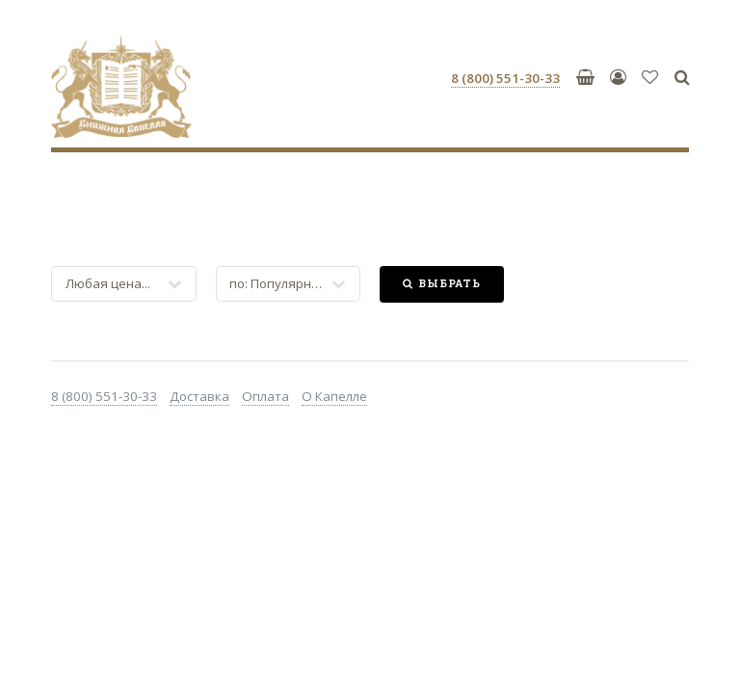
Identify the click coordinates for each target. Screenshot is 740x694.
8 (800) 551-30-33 (104, 396)
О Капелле (334, 396)
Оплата (265, 396)
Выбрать (449, 283)
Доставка (199, 396)
